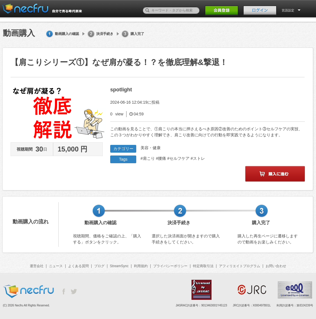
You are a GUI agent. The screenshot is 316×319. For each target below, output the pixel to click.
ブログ (99, 266)
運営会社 (37, 266)
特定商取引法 (203, 266)
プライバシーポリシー (170, 266)
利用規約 (141, 266)
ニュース (56, 266)
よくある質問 (78, 266)
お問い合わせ (276, 266)
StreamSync (119, 266)
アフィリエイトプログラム (239, 266)
